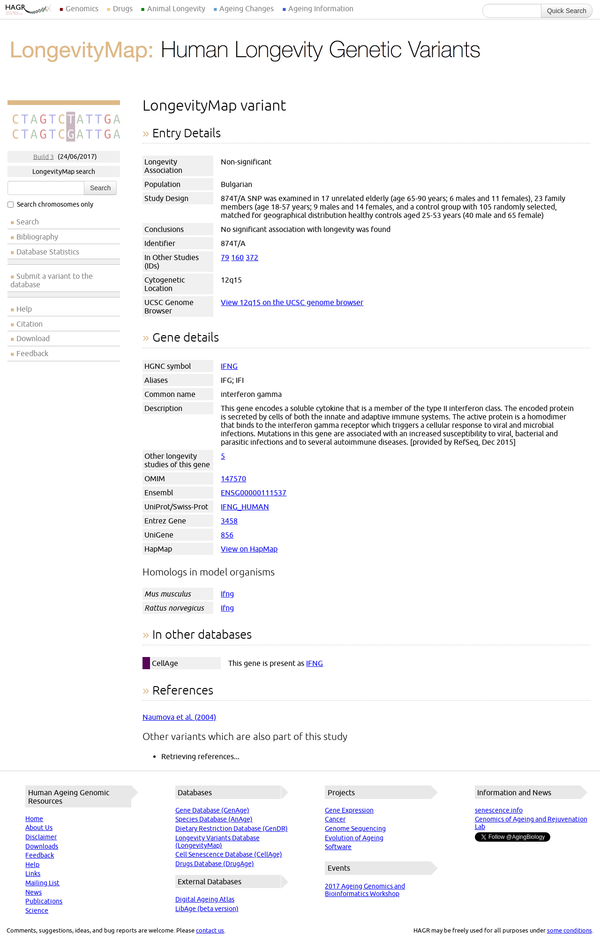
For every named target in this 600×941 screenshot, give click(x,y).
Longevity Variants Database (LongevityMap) (217, 841)
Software (338, 847)
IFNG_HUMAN (245, 506)
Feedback (32, 353)
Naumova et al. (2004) (179, 717)
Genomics (82, 8)
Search (100, 188)
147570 (233, 478)
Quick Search (566, 11)
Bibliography (37, 236)
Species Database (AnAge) (214, 819)
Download (33, 338)
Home (34, 818)
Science (36, 910)
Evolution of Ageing (354, 838)
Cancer (335, 819)
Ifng (227, 594)
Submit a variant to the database (51, 280)
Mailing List (42, 883)
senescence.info (499, 810)
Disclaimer (41, 837)
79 (225, 257)
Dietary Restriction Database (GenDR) (231, 828)
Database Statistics (47, 251)
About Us (38, 827)
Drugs (123, 8)
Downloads (41, 846)
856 (227, 534)
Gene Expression (349, 810)
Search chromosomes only (50, 204)
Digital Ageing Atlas (204, 899)
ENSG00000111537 (253, 492)
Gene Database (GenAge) (212, 810)
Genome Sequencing (355, 828)
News (33, 892)
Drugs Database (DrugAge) (214, 863)
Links (32, 873)
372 (252, 257)
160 (237, 257)
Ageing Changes (246, 8)
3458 (229, 520)
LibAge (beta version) (207, 908)
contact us (210, 930)
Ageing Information (320, 8)
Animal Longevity (176, 8)
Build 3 (43, 156)
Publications (43, 901)
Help (24, 309)
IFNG (229, 366)
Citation (29, 324)
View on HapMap (249, 549)
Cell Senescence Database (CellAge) (228, 854)
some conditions (569, 930)
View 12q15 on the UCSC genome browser (292, 302)
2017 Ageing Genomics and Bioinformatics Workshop (365, 889)
